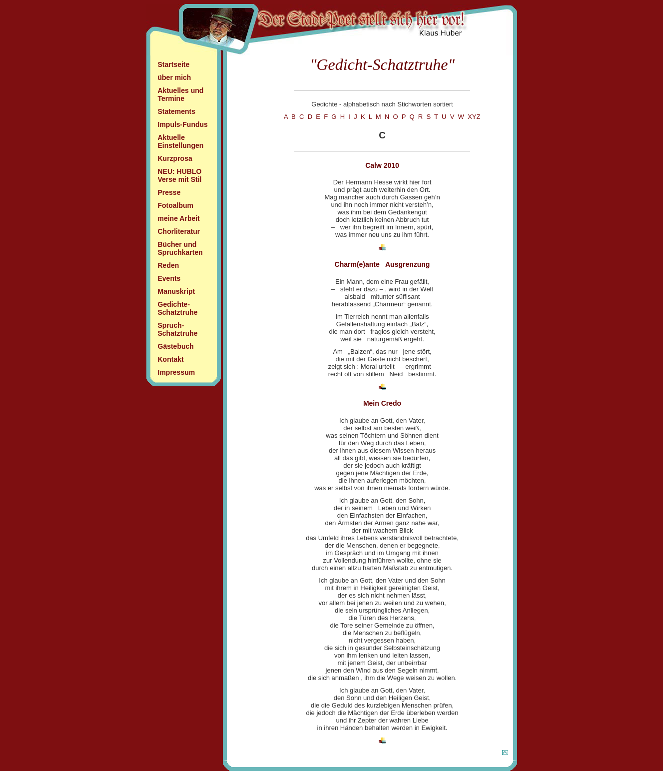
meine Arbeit (179, 218)
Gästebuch (176, 346)
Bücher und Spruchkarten (180, 248)
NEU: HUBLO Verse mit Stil (180, 175)
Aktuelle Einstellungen (181, 141)
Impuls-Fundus (183, 124)
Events (169, 278)
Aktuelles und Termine (181, 94)
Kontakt (171, 359)
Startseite (174, 64)
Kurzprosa (175, 158)
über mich (174, 77)
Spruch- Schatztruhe (178, 329)
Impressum (176, 372)
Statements (176, 111)
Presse (169, 192)
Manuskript (176, 291)
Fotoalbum (176, 205)
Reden (168, 265)
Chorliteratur (179, 231)
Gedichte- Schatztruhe (178, 308)
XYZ (474, 116)
